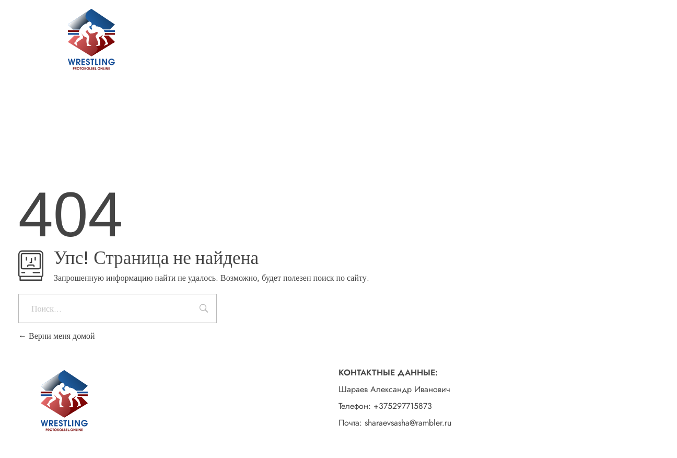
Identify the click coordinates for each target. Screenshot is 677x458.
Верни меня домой (56, 336)
